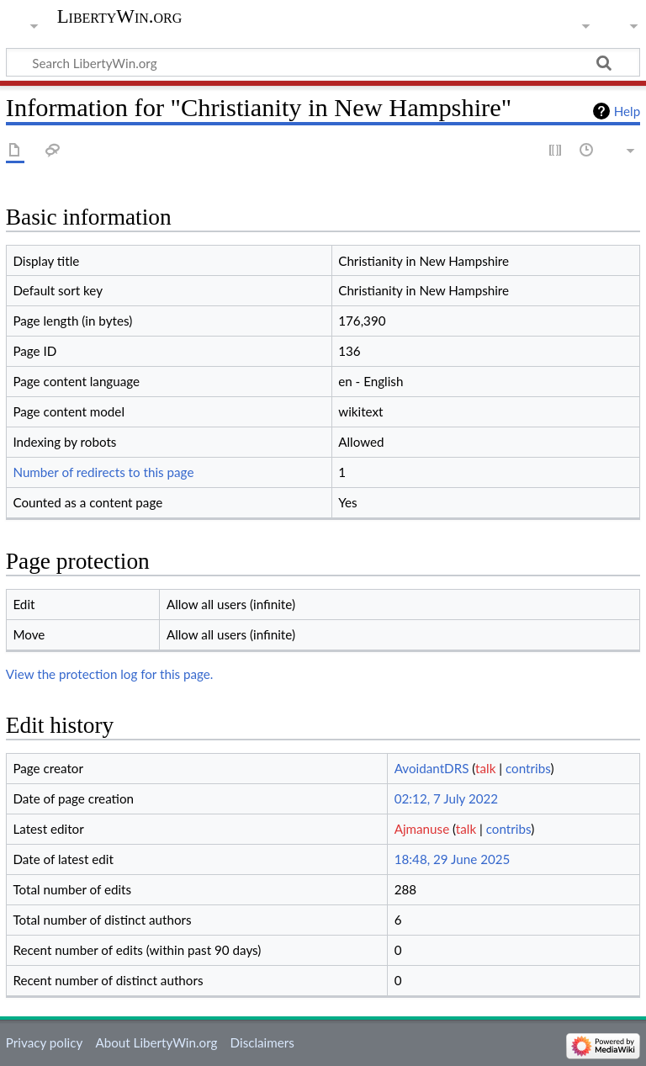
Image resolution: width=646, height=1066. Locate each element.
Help (627, 111)
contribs (528, 768)
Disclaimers (262, 1042)
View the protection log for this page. (110, 673)
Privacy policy (44, 1042)
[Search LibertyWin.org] (323, 62)
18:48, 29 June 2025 (452, 859)
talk (485, 768)
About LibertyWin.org (156, 1042)
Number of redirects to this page (103, 472)
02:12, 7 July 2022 (446, 798)
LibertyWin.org (120, 16)
